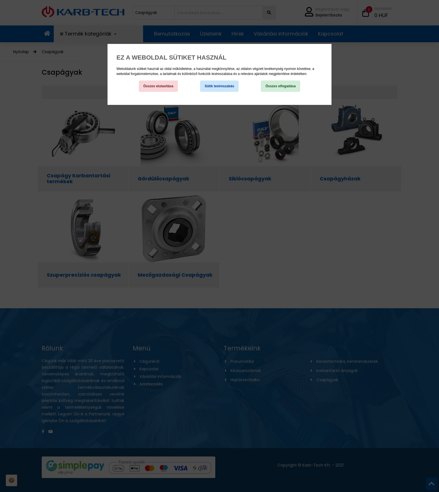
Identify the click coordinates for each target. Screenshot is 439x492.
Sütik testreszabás (219, 86)
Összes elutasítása (158, 86)
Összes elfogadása (280, 86)
